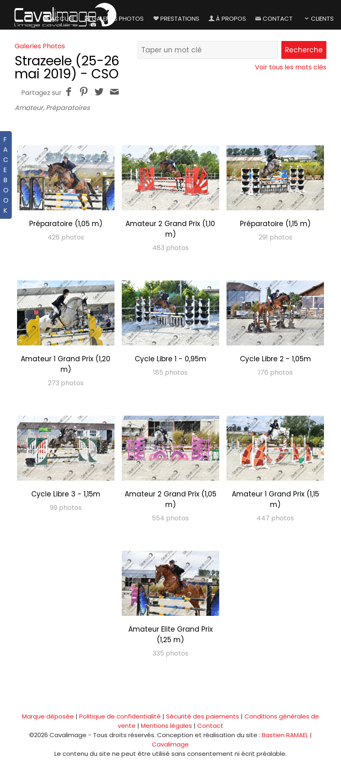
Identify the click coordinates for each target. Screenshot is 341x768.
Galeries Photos (113, 18)
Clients (318, 18)
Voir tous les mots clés (290, 67)
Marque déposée (48, 716)
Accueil (58, 18)
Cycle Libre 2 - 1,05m (275, 359)
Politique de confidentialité (120, 716)
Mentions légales (166, 725)
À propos (226, 18)
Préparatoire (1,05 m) (65, 224)
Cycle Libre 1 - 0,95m (170, 359)
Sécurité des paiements (202, 716)
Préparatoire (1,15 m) (275, 224)
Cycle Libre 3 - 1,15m (65, 494)
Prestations (175, 18)
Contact (273, 18)
